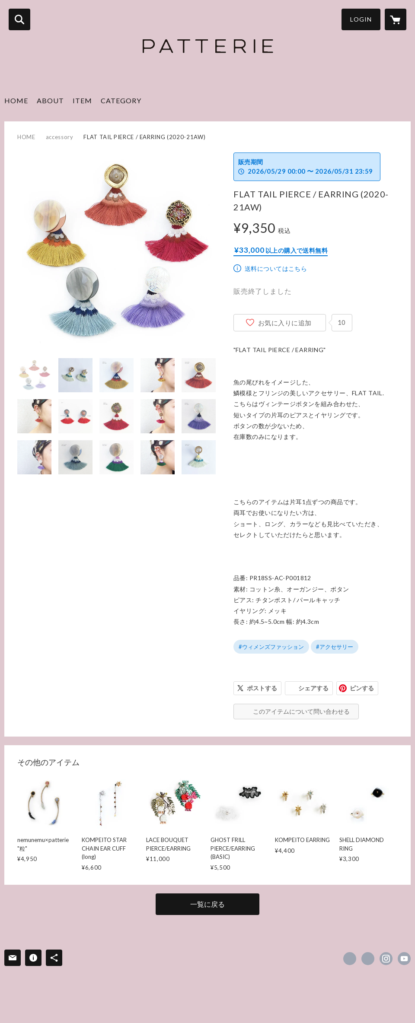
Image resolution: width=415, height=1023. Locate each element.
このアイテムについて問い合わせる (301, 711)
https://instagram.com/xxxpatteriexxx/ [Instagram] (386, 958)
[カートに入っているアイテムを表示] (395, 19)
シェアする (313, 688)
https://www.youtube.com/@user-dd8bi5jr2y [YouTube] (404, 958)
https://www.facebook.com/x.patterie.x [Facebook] (349, 958)
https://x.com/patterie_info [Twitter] (367, 958)
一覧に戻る (207, 904)
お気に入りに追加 (285, 323)
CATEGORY (121, 100)
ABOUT (50, 100)
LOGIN (361, 19)
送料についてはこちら (276, 268)
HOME (16, 100)
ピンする (362, 688)
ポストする (262, 688)
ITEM (82, 100)
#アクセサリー (334, 646)
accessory (59, 136)
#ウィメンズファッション (271, 646)
